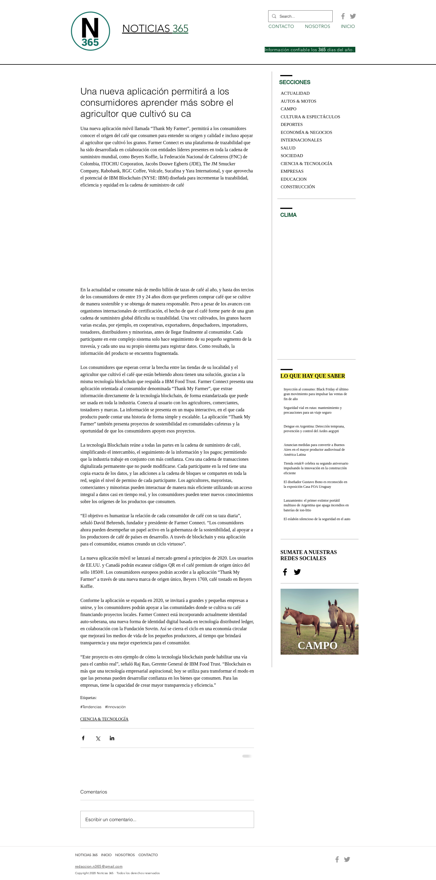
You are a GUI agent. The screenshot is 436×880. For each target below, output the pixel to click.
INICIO (106, 855)
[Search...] (300, 16)
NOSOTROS (125, 855)
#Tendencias (91, 706)
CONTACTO (148, 855)
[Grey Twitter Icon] (353, 16)
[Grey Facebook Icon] (343, 16)
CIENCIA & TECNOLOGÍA (104, 719)
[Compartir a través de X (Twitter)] (97, 738)
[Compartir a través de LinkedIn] (112, 738)
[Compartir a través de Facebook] (83, 738)
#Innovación (115, 706)
